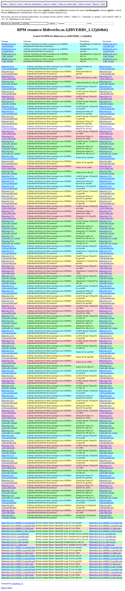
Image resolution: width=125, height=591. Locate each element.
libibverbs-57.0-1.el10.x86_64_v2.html (10, 327)
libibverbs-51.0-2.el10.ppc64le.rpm (107, 481)
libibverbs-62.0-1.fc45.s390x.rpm (106, 77)
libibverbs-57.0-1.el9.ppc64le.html (8, 337)
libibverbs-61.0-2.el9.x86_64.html (8, 102)
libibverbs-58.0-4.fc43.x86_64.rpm (106, 172)
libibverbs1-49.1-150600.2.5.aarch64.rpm (105, 558)
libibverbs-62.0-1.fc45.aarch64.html (9, 67)
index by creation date (68, 4)
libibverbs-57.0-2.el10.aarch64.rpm (107, 177)
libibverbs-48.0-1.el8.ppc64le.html (8, 506)
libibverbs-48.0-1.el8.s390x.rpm (105, 511)
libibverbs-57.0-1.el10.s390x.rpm (106, 307)
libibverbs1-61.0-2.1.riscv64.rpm (102, 539)
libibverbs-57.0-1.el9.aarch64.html (8, 332)
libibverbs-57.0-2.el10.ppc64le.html (9, 192)
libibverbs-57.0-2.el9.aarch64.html (8, 247)
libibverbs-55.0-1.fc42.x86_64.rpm (106, 367)
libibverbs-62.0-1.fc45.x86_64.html (9, 82)
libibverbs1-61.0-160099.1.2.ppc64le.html (18, 526)
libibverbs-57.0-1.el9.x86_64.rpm (106, 347)
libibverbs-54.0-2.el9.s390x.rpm (105, 382)
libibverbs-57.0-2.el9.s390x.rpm (105, 267)
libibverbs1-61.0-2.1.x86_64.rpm (102, 542)
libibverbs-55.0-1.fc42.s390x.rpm (106, 362)
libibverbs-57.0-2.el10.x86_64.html (9, 222)
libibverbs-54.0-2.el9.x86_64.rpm (106, 387)
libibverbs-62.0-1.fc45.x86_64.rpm (106, 82)
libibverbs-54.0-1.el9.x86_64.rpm (106, 451)
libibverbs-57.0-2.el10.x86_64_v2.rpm (108, 237)
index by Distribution (32, 4)
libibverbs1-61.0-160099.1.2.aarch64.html (18, 523)
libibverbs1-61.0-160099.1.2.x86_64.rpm (105, 531)
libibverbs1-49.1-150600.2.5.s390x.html (17, 564)
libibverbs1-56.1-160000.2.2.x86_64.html (18, 556)
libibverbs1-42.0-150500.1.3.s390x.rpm (105, 575)
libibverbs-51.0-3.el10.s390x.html (8, 466)
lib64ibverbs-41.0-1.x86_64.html (8, 55)
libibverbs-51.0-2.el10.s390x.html (8, 486)
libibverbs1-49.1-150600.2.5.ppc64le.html (18, 561)
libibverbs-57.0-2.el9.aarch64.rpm (106, 247)
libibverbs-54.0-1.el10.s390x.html (8, 412)
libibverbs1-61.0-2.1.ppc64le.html (15, 537)
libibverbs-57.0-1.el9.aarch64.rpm (106, 332)
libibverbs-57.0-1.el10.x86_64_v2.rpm (108, 327)
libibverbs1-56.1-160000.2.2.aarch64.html (18, 547)
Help (103, 4)
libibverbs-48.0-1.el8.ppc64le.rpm (106, 506)
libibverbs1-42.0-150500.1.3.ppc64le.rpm (105, 572)
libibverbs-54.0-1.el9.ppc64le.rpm (106, 442)
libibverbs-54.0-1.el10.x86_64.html (9, 422)
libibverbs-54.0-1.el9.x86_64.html (8, 451)
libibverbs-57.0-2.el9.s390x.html (8, 267)
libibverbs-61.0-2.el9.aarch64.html (8, 87)
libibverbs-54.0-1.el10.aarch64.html (9, 392)
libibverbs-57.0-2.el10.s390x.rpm (106, 207)
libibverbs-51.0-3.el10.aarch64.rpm (107, 456)
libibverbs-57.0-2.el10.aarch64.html (9, 177)
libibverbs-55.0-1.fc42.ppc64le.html (9, 357)
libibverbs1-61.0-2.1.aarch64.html (15, 534)
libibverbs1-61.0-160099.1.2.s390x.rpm (105, 528)
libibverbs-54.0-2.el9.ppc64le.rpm (106, 377)
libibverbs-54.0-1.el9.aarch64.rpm (106, 437)
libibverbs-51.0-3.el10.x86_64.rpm (106, 471)
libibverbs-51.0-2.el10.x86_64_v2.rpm (108, 496)
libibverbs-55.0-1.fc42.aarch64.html (9, 352)
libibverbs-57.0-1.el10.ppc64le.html (9, 297)
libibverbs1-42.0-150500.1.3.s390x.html (17, 575)
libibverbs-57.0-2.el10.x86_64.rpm (106, 222)
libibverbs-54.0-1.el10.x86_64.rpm (106, 422)
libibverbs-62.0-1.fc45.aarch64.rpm (107, 67)
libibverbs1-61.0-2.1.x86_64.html (14, 542)
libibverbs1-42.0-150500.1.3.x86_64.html (18, 578)
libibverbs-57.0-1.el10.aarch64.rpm (107, 287)
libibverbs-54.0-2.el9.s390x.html (8, 382)
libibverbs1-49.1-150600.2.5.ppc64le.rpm (105, 561)
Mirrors (96, 4)
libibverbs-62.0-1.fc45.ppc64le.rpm (107, 72)
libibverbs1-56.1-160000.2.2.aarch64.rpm (105, 547)
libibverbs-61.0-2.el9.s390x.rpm (105, 97)
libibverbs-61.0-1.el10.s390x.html (8, 132)
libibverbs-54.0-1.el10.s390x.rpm (106, 412)
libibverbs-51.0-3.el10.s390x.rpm (106, 466)
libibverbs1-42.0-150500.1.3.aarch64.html (18, 569)
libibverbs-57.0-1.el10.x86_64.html (9, 317)
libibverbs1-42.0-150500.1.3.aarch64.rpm (105, 569)
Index (5, 4)
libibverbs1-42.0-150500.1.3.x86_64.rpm (105, 578)
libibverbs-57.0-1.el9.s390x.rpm (105, 342)
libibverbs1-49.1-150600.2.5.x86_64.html (18, 567)
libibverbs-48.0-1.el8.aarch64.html (8, 501)
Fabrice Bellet (6, 588)
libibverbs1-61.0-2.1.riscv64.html (14, 539)
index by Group (16, 4)
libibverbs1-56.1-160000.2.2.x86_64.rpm (105, 556)
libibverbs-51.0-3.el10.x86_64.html (9, 471)
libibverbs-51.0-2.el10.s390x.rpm (106, 486)
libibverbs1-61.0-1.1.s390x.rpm (101, 545)
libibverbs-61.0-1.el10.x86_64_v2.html (10, 152)
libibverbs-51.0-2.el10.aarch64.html (9, 476)
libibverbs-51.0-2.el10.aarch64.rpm (107, 476)
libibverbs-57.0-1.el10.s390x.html (8, 307)
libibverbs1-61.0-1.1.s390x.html (14, 545)
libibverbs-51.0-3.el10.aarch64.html (9, 456)
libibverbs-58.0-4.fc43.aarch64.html (9, 157)
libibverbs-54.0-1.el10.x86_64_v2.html (10, 432)
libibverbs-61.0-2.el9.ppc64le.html (8, 92)
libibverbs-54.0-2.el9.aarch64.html (8, 372)
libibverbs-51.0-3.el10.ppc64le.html (9, 461)
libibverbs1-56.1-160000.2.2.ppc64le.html (18, 550)
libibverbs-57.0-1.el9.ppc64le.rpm (106, 337)
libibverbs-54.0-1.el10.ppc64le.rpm (107, 402)
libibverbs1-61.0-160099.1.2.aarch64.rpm (105, 523)
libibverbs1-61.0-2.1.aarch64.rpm (102, 534)
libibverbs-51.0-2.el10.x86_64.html (9, 491)
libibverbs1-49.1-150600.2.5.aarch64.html (18, 558)
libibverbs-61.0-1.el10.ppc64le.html (9, 117)
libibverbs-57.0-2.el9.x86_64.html (8, 277)
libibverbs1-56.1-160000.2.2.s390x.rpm (105, 553)
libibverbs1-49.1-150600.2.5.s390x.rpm (105, 564)
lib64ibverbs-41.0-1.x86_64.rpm (110, 55)
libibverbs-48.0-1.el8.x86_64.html (8, 516)
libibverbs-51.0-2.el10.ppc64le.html (9, 481)
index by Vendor (50, 4)
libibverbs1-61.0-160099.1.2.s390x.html (17, 528)
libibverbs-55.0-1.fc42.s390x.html (8, 362)
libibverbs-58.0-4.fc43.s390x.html (8, 167)
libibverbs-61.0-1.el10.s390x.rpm (106, 132)
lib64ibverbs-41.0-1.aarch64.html (8, 45)
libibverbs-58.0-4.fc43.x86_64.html (9, 172)
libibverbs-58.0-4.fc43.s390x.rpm (106, 167)
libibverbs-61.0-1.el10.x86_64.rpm (106, 142)
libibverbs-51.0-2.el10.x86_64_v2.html (10, 496)
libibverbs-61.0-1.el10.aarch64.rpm (107, 107)
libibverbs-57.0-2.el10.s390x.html (8, 207)
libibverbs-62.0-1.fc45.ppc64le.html (9, 72)
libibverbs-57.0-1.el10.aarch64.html (9, 287)
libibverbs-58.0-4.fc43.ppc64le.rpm (107, 162)
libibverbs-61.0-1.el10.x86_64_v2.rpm (108, 152)
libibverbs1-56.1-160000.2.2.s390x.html (17, 553)
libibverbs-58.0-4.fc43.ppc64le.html (9, 162)
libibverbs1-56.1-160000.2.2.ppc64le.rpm (105, 550)
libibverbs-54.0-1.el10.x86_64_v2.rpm (108, 432)
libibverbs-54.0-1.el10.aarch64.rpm (107, 392)
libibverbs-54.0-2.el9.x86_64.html (8, 387)
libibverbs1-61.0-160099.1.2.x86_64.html (18, 531)
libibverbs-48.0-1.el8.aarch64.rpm (106, 501)
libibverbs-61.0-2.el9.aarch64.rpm (106, 87)
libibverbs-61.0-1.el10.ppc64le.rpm (107, 117)
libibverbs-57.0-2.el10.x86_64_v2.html (10, 237)
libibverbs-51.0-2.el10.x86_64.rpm (106, 491)
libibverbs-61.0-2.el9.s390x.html (8, 97)
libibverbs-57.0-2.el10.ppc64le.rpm (107, 192)
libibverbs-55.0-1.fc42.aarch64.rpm (107, 352)
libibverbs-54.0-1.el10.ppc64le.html (9, 402)
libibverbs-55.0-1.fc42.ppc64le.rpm (107, 357)
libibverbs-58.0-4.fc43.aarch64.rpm (107, 157)
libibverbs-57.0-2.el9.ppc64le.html (8, 257)
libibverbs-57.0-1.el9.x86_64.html (8, 347)
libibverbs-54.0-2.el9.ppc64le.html (8, 377)
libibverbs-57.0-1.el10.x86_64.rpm (106, 317)
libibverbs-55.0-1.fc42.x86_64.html (9, 367)
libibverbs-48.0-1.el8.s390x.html (8, 511)
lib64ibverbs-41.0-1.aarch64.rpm (110, 45)
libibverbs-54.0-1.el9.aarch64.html (8, 437)
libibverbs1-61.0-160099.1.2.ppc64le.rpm (105, 526)
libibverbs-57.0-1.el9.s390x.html (8, 342)
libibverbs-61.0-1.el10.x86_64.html (9, 142)
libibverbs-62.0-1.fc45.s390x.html (8, 77)
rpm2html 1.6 (17, 584)
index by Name (85, 4)
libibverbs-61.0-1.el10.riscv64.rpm (106, 127)
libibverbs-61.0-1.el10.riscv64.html (9, 127)
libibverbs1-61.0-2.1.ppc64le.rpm (102, 537)
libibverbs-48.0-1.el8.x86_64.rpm (106, 516)
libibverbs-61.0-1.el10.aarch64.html (9, 107)
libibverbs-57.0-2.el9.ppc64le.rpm (106, 257)
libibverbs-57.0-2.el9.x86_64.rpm (106, 277)
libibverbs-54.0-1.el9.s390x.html (8, 446)
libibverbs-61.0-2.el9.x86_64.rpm (106, 102)
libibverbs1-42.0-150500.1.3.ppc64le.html (18, 572)
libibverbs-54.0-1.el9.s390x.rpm (105, 446)
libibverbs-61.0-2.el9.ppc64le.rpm (106, 92)
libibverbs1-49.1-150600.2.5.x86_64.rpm (105, 567)
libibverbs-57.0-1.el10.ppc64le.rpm (107, 297)
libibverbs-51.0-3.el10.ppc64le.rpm (107, 461)
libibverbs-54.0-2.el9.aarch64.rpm (106, 372)
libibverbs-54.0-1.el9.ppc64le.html (8, 442)
